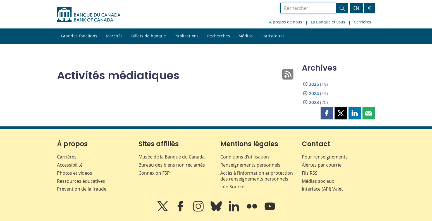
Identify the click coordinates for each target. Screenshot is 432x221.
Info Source (232, 187)
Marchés (114, 36)
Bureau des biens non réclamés (172, 165)
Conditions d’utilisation (244, 157)
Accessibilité (70, 165)
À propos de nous (285, 22)
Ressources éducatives (81, 181)
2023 (314, 102)
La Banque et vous (328, 22)
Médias (245, 36)
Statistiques (273, 36)
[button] (327, 113)
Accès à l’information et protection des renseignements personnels (256, 176)
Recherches (218, 36)
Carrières (362, 22)
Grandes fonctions (79, 36)
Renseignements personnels (250, 165)
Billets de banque (148, 36)
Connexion (154, 173)
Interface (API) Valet (322, 189)
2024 (314, 93)
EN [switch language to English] (356, 8)
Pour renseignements (325, 157)
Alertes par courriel (322, 165)
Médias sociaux (318, 181)
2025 (314, 84)
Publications (187, 36)
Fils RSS (310, 173)
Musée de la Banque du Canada (172, 157)
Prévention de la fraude (81, 189)
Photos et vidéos (74, 173)
